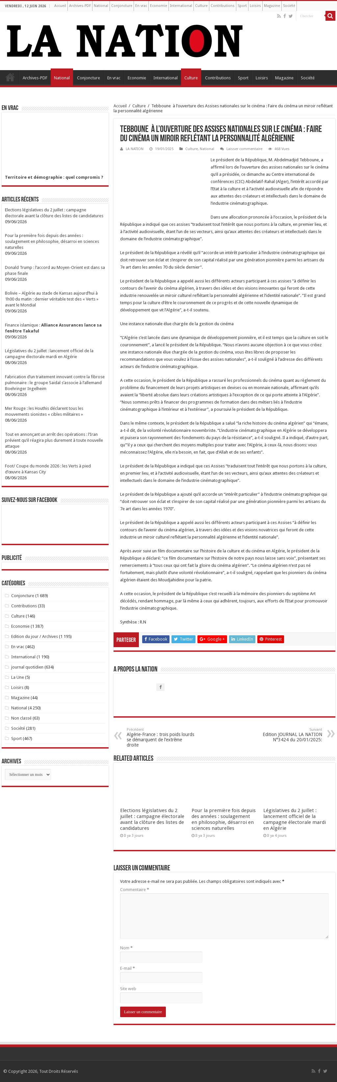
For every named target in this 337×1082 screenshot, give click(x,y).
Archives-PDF (80, 6)
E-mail (127, 968)
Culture (201, 6)
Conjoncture (121, 6)
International (181, 6)
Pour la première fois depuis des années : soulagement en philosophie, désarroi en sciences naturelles (224, 819)
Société (289, 6)
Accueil (60, 6)
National (101, 6)
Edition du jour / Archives (34, 636)
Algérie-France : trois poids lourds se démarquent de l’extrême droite (160, 737)
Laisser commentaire (244, 149)
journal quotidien (27, 667)
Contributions (223, 6)
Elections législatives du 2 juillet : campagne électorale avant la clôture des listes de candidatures (152, 819)
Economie (158, 6)
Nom (126, 947)
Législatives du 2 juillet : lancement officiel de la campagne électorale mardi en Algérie (294, 819)
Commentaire (134, 889)
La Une (17, 677)
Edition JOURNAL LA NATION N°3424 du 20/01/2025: (288, 734)
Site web (128, 988)
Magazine (272, 6)
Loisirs (255, 6)
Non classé (21, 718)
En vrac (141, 6)
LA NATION (134, 149)
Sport (242, 6)
